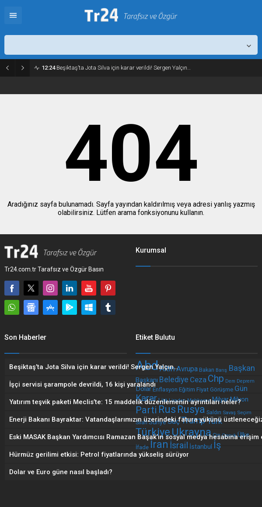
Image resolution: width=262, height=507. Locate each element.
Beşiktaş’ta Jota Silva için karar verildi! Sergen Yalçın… (116, 67)
